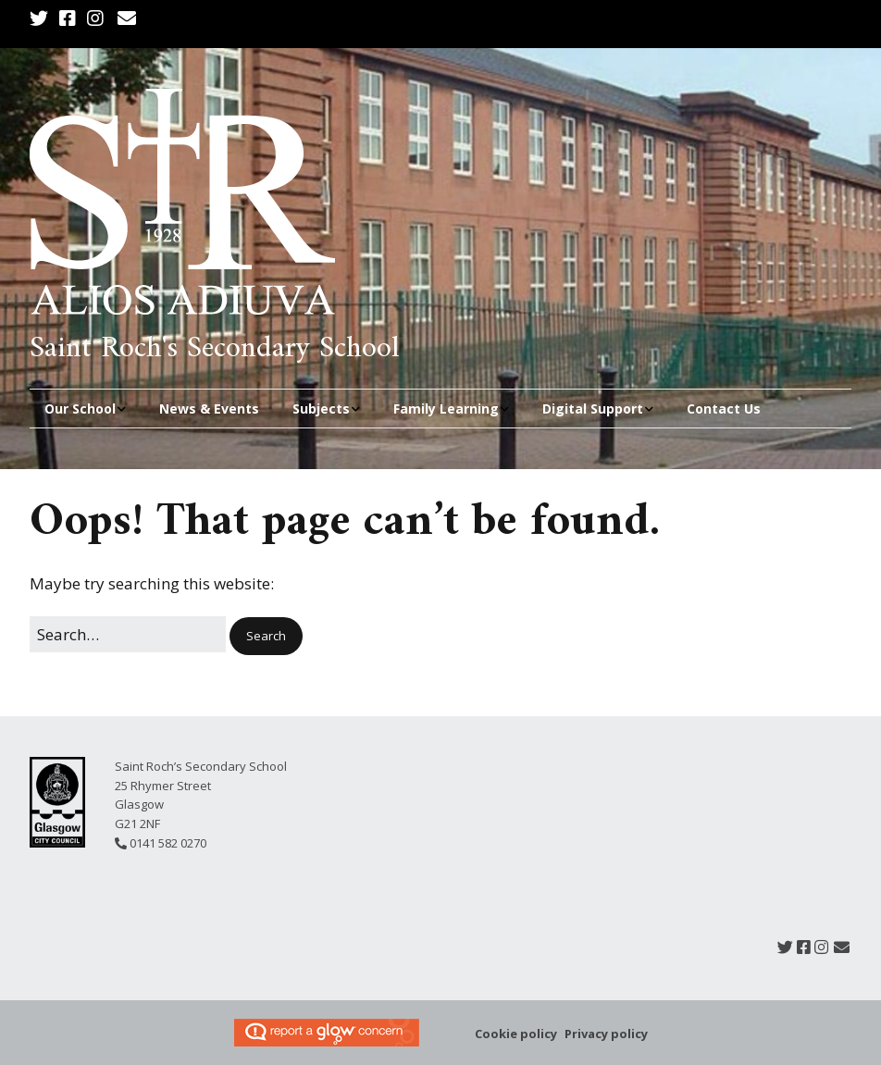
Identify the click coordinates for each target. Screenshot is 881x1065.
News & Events (209, 408)
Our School (80, 408)
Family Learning (446, 408)
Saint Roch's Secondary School (215, 349)
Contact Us (724, 408)
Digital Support (592, 408)
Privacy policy (606, 1033)
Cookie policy (516, 1033)
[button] (266, 636)
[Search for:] (128, 634)
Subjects (321, 408)
